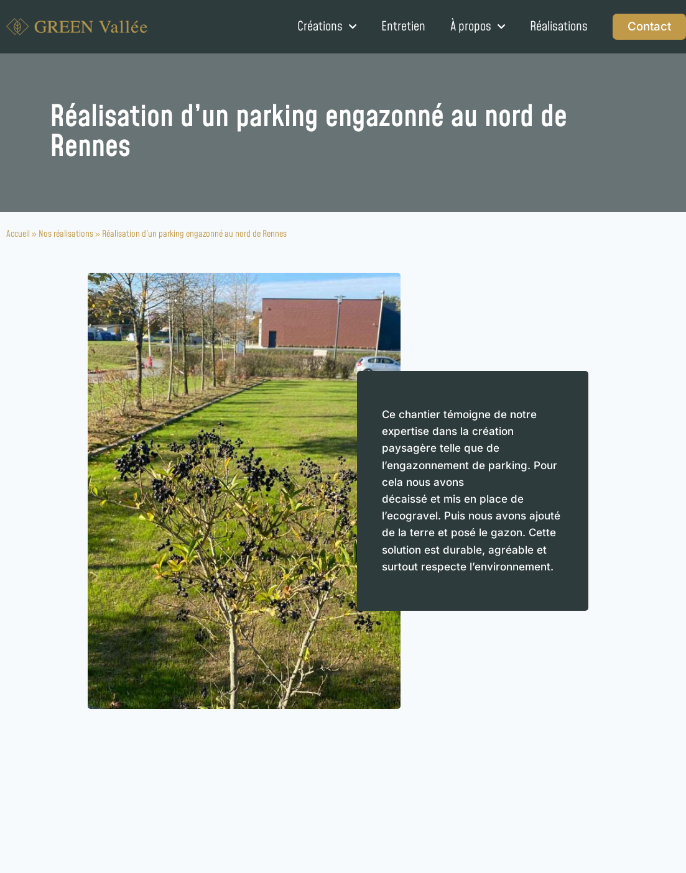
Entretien (403, 26)
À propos (477, 26)
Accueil (18, 234)
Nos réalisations (66, 234)
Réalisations (559, 26)
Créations (326, 26)
